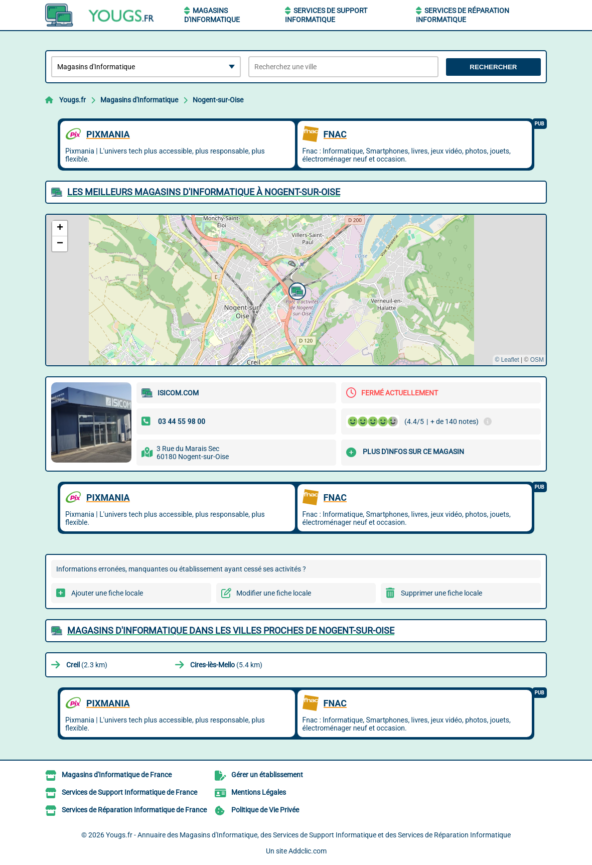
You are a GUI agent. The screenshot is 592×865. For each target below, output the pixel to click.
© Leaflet (507, 359)
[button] (296, 290)
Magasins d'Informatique (139, 100)
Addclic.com (307, 851)
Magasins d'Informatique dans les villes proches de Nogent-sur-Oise (230, 630)
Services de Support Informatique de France (129, 792)
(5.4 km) (226, 665)
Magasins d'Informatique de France (117, 775)
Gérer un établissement (267, 775)
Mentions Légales (258, 792)
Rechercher (493, 67)
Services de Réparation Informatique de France (134, 810)
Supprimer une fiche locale (441, 593)
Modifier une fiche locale (273, 593)
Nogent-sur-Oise (218, 100)
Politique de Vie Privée (265, 810)
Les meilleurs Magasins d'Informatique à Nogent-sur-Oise (203, 192)
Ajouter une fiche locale (107, 593)
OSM (537, 359)
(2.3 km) (86, 665)
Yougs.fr (72, 100)
